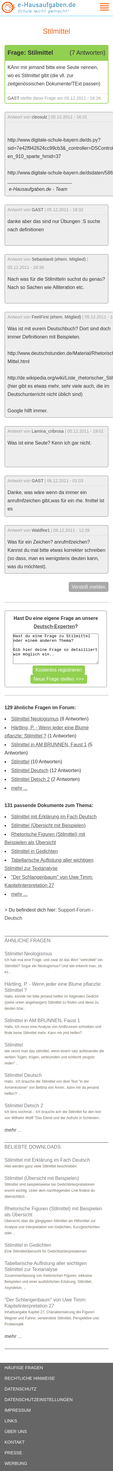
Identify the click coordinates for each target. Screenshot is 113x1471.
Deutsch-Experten (54, 626)
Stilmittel (20, 761)
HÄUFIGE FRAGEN (24, 1367)
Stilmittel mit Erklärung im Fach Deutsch (54, 816)
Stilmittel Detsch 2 (30, 779)
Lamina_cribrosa (48, 431)
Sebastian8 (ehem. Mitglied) (59, 259)
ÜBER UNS (16, 1431)
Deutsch (13, 918)
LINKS (11, 1420)
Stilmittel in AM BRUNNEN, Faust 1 (49, 744)
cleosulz (39, 117)
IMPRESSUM (18, 1410)
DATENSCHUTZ (20, 1389)
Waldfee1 (41, 530)
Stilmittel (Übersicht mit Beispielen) (48, 825)
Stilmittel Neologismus (34, 718)
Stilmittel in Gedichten (34, 851)
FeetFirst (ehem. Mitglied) (56, 316)
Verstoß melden (88, 586)
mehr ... (19, 788)
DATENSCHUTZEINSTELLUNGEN (39, 1399)
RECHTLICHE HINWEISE (30, 1378)
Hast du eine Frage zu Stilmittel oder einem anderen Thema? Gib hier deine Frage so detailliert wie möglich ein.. (56, 649)
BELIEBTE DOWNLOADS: (33, 1147)
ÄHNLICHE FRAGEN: (28, 940)
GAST (13, 98)
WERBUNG (16, 1463)
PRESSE (13, 1452)
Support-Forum (74, 910)
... (13, 1129)
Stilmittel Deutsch (30, 770)
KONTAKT (15, 1442)
